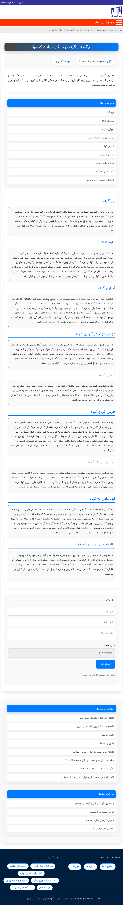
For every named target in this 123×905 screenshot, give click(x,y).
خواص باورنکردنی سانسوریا (100, 829)
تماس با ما (107, 866)
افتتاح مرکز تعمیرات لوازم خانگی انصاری (93, 752)
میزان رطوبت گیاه (105, 163)
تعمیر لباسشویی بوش (31, 873)
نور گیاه (110, 112)
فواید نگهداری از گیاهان (101, 812)
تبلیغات (75, 866)
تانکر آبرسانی (107, 735)
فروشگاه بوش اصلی (43, 866)
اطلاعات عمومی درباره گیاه (100, 180)
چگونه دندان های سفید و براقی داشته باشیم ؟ (89, 760)
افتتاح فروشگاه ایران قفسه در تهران (95, 726)
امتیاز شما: (109, 646)
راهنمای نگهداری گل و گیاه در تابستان (94, 803)
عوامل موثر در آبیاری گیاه (100, 138)
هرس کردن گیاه (105, 155)
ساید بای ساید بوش (16, 880)
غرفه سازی (44, 887)
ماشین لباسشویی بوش (45, 880)
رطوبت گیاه (108, 121)
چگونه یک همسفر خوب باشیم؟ (97, 769)
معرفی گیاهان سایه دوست (100, 820)
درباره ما (90, 866)
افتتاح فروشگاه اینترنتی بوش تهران (96, 718)
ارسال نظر (106, 664)
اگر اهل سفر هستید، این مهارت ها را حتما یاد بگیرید (86, 777)
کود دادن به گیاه (105, 171)
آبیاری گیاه (108, 129)
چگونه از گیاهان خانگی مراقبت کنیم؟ (66, 30)
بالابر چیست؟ (107, 743)
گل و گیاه (87, 30)
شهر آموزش (101, 30)
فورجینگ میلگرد (18, 866)
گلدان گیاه (108, 146)
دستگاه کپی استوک (22, 887)
